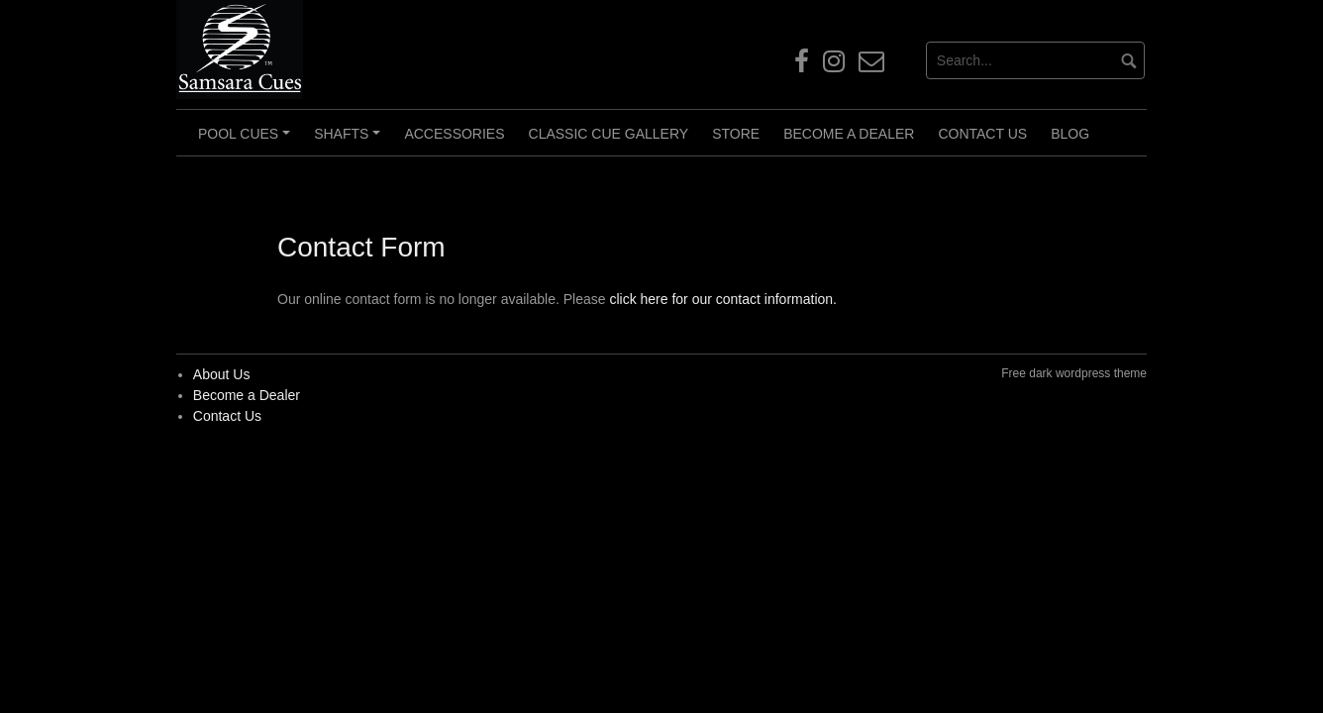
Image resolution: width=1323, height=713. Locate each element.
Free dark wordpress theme (1074, 373)
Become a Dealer (848, 134)
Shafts (350, 140)
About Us (222, 374)
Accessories (454, 134)
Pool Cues (247, 140)
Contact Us (982, 134)
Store (736, 134)
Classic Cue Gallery (609, 134)
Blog (1070, 134)
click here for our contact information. (723, 299)
